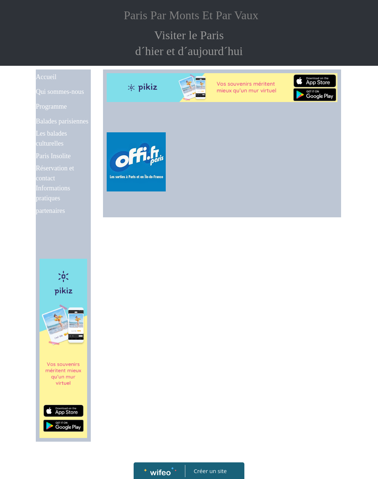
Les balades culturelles (51, 138)
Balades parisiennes (62, 121)
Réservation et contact (55, 173)
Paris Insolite (53, 156)
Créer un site (210, 471)
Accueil (46, 77)
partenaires (50, 210)
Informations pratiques (53, 193)
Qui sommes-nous (60, 91)
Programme (51, 106)
